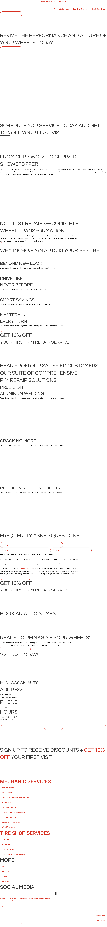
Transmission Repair (10, 817)
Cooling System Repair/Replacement (16, 797)
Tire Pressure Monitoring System (14, 854)
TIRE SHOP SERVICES (25, 832)
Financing (6, 876)
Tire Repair (6, 839)
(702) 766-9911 (5, 706)
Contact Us (6, 880)
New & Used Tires (98, 9)
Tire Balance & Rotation (11, 849)
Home (4, 866)
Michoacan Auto (27, 568)
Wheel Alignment (8, 826)
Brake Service (7, 792)
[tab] (32, 544)
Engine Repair (7, 802)
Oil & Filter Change (9, 807)
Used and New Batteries (11, 821)
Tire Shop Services (80, 9)
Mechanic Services (61, 9)
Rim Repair (6, 844)
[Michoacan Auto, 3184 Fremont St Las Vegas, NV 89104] (53, 737)
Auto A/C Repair (8, 787)
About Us (5, 871)
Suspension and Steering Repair (14, 812)
